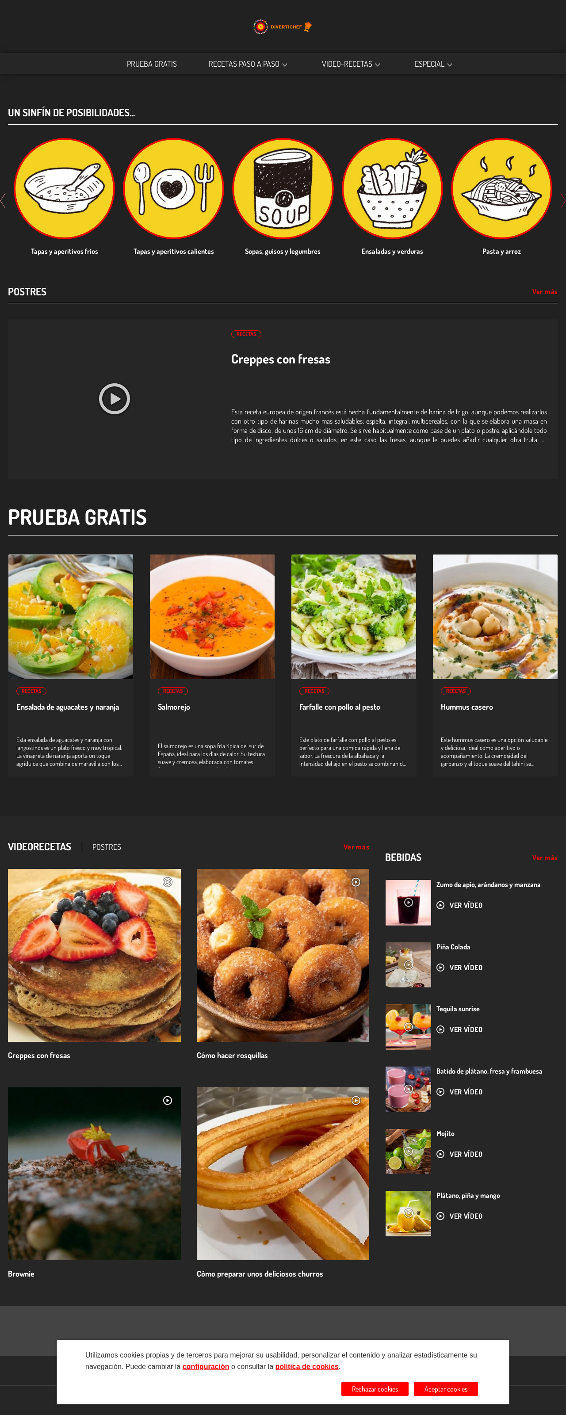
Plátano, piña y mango (468, 1195)
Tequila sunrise (458, 1008)
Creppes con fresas (280, 359)
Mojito (445, 1133)
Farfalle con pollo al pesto (339, 706)
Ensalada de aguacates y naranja (67, 706)
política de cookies (307, 1366)
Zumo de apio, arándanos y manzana (488, 884)
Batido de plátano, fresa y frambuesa (489, 1071)
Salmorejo (174, 706)
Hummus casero (467, 706)
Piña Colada (453, 946)
